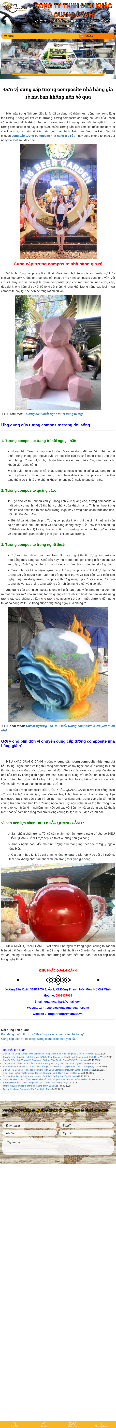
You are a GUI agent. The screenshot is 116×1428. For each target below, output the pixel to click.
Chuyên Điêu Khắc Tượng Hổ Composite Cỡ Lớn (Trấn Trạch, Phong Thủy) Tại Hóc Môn (45, 1060)
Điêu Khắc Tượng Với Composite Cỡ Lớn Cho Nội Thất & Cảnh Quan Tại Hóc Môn (42, 1073)
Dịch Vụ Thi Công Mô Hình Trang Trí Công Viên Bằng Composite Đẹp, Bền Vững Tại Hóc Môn (48, 1070)
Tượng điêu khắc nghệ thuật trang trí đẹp (54, 414)
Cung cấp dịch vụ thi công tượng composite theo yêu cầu (38, 1038)
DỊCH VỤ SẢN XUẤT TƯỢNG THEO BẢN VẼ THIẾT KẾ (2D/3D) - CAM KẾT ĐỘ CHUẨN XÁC (47, 1079)
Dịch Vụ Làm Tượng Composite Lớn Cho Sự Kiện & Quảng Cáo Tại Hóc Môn (40, 1076)
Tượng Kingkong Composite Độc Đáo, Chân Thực (27, 1089)
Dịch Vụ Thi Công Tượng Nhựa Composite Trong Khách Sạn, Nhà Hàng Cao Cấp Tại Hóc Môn (48, 1053)
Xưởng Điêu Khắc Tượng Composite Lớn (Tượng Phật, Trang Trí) (34, 1082)
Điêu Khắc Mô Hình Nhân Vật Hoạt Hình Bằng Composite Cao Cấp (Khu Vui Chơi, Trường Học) (48, 1066)
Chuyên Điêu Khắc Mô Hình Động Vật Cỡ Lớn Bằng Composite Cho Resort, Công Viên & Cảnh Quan (51, 1057)
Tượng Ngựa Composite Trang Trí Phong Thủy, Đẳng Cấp (30, 1086)
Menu (9, 36)
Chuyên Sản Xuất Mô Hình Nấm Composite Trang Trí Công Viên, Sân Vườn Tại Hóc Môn (45, 1063)
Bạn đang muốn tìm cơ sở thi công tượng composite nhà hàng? (43, 1034)
